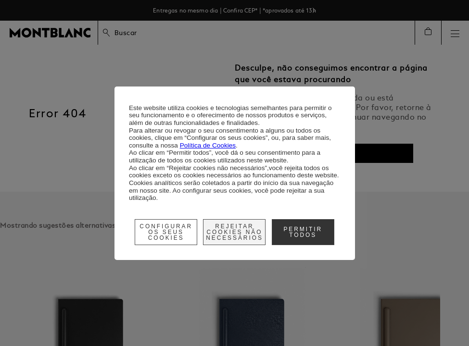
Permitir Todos (302, 232)
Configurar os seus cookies (165, 232)
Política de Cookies (208, 145)
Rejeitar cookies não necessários (234, 232)
